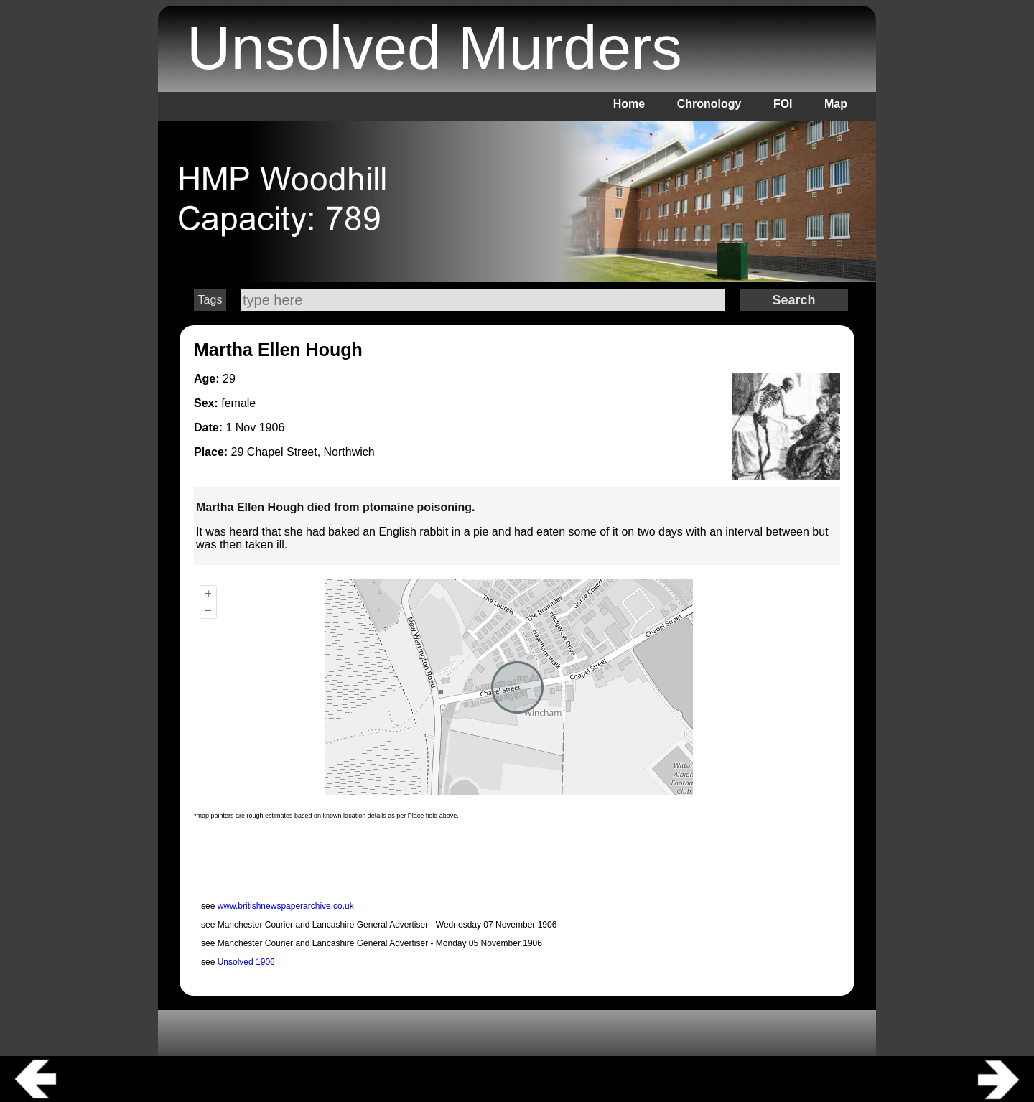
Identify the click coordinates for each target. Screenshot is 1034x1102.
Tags (210, 300)
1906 (272, 427)
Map (835, 104)
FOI (783, 104)
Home (629, 104)
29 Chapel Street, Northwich (303, 452)
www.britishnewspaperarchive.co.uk (286, 906)
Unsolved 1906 (246, 962)
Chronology (709, 104)
